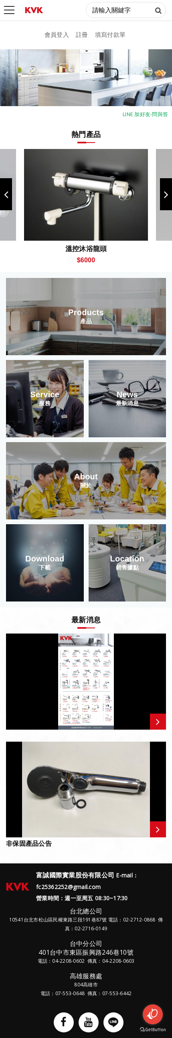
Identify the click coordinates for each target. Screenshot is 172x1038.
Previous (6, 194)
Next (166, 194)
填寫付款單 (110, 34)
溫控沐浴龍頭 (86, 248)
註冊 (82, 34)
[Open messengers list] (153, 1014)
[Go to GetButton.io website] (153, 1029)
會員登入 (57, 34)
